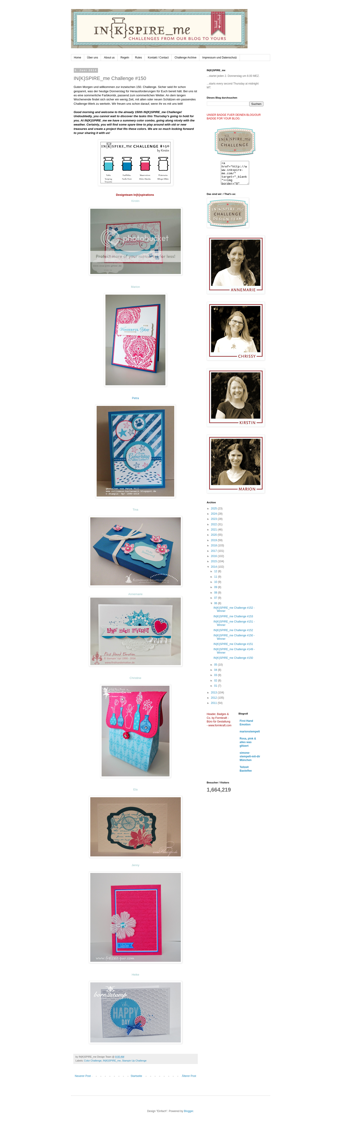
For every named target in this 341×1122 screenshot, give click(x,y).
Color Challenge (92, 1060)
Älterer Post (189, 1076)
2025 (214, 508)
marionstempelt (250, 731)
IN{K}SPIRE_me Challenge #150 (233, 657)
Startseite (136, 1076)
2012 (214, 697)
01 (216, 685)
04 (216, 669)
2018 (214, 545)
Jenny (135, 865)
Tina (135, 509)
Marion (135, 286)
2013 (214, 692)
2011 (214, 703)
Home (77, 57)
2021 (214, 529)
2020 (214, 534)
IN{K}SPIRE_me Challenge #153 (233, 616)
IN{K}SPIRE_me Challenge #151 (233, 644)
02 (216, 680)
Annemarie (135, 594)
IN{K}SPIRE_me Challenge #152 (233, 630)
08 (216, 592)
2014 (214, 566)
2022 (214, 524)
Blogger (188, 1111)
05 (216, 664)
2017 (214, 551)
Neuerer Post (83, 1076)
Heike (135, 974)
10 (216, 582)
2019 (214, 540)
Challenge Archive (185, 57)
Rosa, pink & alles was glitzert (248, 742)
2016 (214, 556)
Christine (135, 678)
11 (216, 576)
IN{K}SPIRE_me (112, 1060)
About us (109, 57)
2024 (214, 513)
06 (216, 603)
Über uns (92, 57)
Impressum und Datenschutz (219, 57)
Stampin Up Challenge (134, 1060)
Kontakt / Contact (158, 57)
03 (216, 675)
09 (216, 587)
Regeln (125, 57)
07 (216, 597)
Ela (135, 789)
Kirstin (135, 201)
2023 (214, 519)
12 (216, 571)
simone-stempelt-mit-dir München (250, 756)
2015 (214, 561)
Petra (135, 398)
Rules (138, 57)
